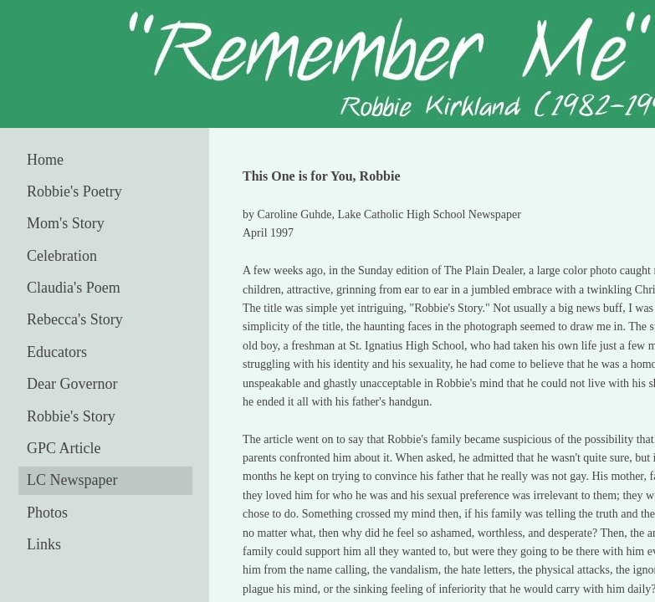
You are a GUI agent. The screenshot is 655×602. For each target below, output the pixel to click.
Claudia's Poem (73, 287)
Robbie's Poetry (74, 191)
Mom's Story (66, 223)
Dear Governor (72, 383)
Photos (47, 512)
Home (45, 159)
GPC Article (64, 448)
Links (44, 544)
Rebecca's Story (75, 319)
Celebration (62, 255)
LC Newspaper (72, 480)
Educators (57, 352)
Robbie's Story (71, 416)
